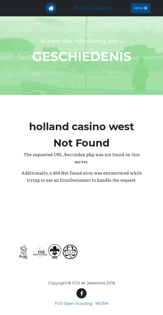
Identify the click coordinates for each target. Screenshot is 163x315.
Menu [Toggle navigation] (140, 8)
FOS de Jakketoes (92, 8)
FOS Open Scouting (73, 303)
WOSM (101, 303)
